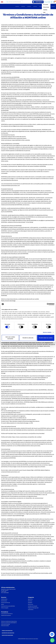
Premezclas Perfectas (5, 602)
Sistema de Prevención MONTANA (8, 606)
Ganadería (30, 602)
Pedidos (45, 9)
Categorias (31, 597)
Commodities (30, 609)
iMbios (2, 604)
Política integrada (4, 607)
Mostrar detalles (47, 332)
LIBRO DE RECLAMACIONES (7, 635)
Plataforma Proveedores (6, 615)
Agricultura (30, 599)
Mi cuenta (45, 4)
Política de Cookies (5, 625)
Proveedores (4, 611)
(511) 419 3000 (6, 592)
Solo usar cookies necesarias (10, 337)
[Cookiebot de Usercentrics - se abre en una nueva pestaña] (48, 304)
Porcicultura (30, 604)
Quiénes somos (4, 599)
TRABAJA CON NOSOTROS (7, 630)
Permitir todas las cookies (46, 337)
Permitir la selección (28, 337)
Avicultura (30, 600)
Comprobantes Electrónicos (7, 613)
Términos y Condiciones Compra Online (9, 621)
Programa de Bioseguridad (33, 607)
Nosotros (3, 597)
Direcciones (46, 7)
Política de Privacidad (5, 624)
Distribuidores (4, 600)
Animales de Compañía (32, 606)
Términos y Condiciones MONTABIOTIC (9, 622)
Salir (44, 12)
